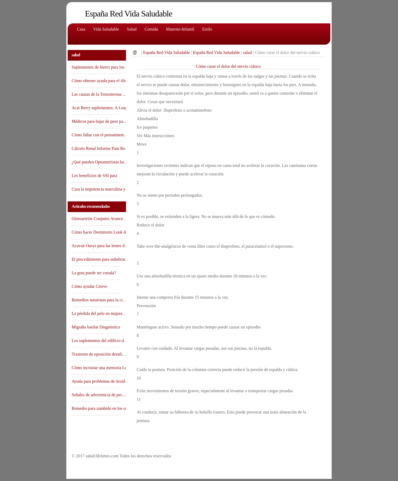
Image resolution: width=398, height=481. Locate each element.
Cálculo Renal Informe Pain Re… (96, 148)
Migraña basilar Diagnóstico (96, 327)
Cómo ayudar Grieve (89, 286)
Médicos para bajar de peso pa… (96, 121)
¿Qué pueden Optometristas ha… (96, 162)
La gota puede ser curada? (94, 273)
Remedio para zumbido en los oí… (96, 408)
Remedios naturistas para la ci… (96, 300)
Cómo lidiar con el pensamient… (96, 135)
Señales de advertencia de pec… (96, 395)
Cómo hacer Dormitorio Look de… (96, 232)
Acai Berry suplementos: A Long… (96, 108)
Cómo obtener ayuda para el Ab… (96, 80)
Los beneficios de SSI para (95, 175)
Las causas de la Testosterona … (96, 94)
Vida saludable (106, 29)
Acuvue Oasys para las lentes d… (96, 245)
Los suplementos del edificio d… (96, 340)
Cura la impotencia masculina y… (96, 189)
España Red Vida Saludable (166, 52)
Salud (131, 29)
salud (247, 52)
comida (151, 29)
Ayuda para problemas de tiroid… (96, 381)
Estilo (207, 29)
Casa (81, 29)
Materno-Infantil (180, 29)
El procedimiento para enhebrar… (96, 259)
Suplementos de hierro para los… (96, 67)
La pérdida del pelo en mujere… (96, 313)
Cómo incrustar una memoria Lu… (96, 367)
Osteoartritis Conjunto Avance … (96, 218)
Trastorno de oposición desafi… (96, 354)
